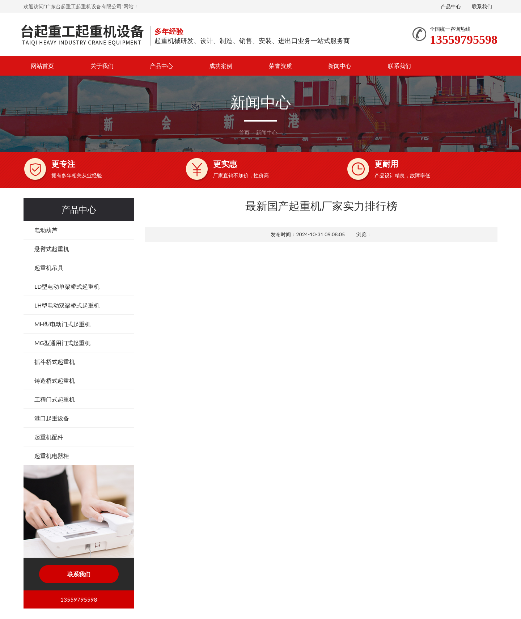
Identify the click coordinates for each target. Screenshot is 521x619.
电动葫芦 (46, 229)
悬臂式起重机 (51, 248)
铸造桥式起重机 (54, 380)
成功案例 (220, 65)
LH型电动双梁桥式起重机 (66, 305)
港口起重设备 (51, 418)
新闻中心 (339, 65)
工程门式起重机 (54, 399)
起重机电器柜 (51, 455)
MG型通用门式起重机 (62, 342)
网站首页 (42, 65)
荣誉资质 (280, 65)
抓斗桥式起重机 (54, 361)
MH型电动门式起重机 (62, 324)
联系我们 (482, 6)
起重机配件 (48, 436)
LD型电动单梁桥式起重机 (66, 286)
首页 (244, 132)
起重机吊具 (48, 267)
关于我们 (102, 65)
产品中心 (451, 6)
